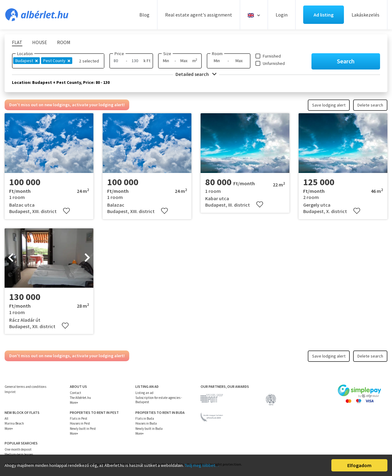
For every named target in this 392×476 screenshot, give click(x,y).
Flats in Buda (144, 418)
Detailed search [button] (196, 74)
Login (282, 15)
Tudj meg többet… (202, 465)
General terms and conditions (25, 386)
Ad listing (324, 15)
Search (346, 61)
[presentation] (11, 258)
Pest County (56, 60)
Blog (144, 15)
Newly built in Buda (149, 428)
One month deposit (18, 449)
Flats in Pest (78, 418)
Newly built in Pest (83, 428)
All (6, 418)
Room (217, 53)
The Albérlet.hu (80, 397)
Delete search (370, 105)
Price (119, 53)
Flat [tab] (17, 42)
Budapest (26, 60)
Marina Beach (14, 423)
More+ (74, 402)
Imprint (10, 392)
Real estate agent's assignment (198, 15)
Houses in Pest (80, 423)
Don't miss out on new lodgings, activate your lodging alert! (67, 104)
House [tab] (39, 42)
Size (167, 53)
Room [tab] (63, 42)
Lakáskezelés (365, 15)
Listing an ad (144, 393)
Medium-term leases (19, 454)
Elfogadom (359, 465)
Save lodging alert (328, 105)
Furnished (272, 56)
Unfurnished (274, 63)
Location (25, 53)
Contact (75, 393)
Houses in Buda (146, 423)
